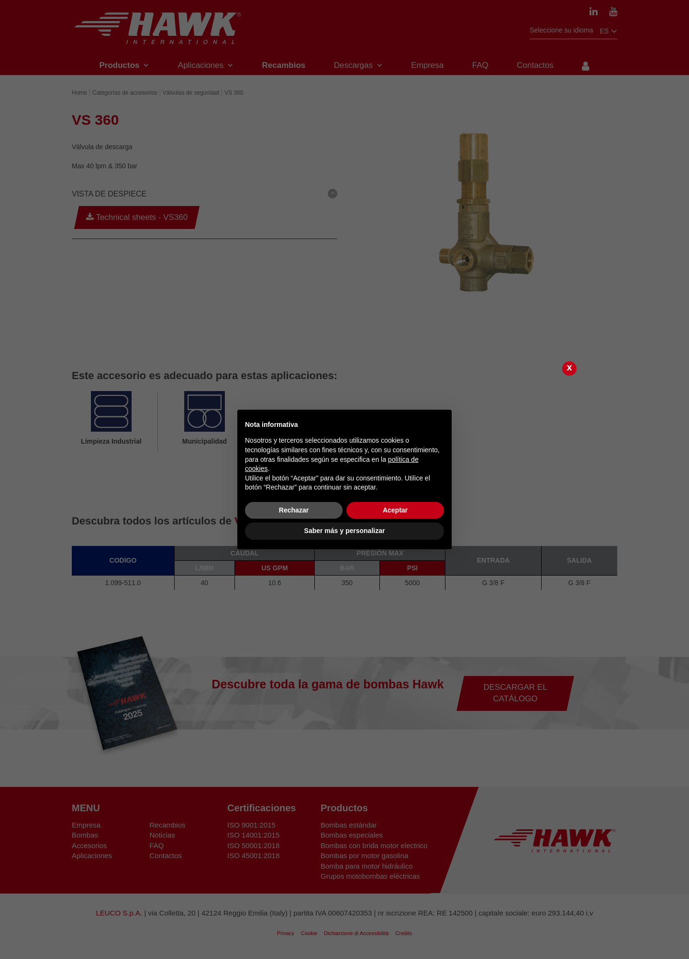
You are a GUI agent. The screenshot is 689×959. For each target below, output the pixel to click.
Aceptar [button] (395, 510)
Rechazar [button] (294, 510)
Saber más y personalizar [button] (344, 530)
